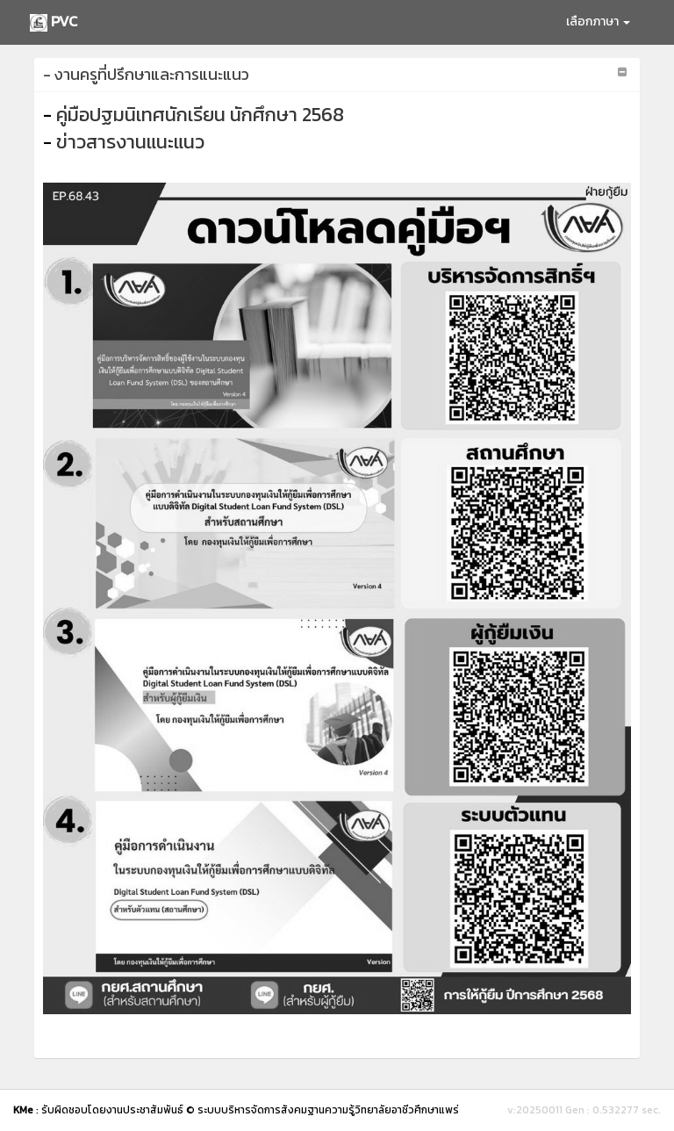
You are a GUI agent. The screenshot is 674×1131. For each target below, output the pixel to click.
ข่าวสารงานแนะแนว (130, 141)
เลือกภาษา (598, 21)
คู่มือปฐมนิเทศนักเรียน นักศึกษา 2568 (200, 114)
